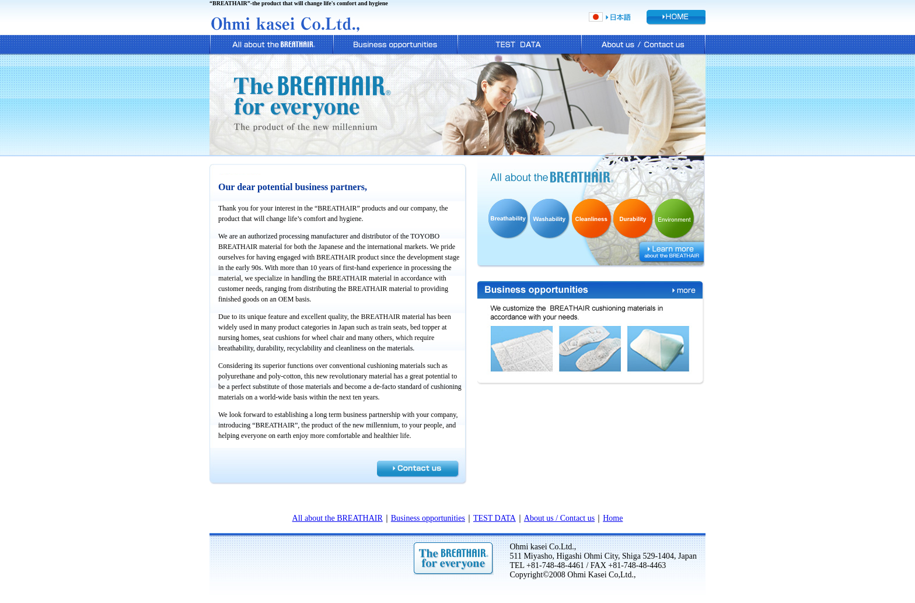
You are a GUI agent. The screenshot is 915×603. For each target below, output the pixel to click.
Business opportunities (428, 518)
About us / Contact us (559, 518)
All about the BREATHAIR (337, 518)
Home (613, 518)
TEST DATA (494, 518)
